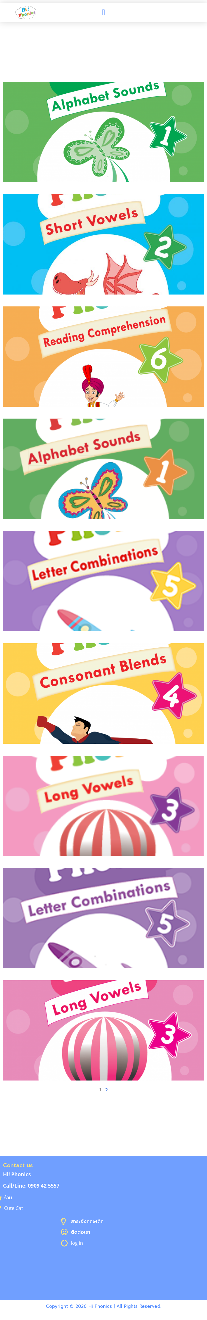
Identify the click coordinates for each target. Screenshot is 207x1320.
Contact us (18, 1165)
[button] (103, 12)
